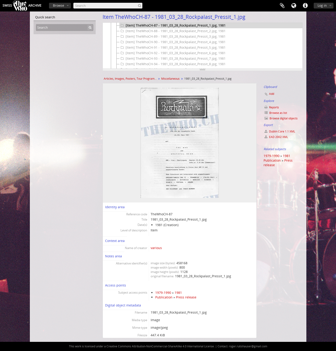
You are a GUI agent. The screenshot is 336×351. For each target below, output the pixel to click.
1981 (178, 292)
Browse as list (275, 113)
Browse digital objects (281, 118)
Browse (58, 5)
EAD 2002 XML (276, 137)
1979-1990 (163, 292)
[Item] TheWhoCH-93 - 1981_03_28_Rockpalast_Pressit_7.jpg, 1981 (173, 58)
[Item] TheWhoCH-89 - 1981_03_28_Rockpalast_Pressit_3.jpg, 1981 (173, 36)
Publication (163, 297)
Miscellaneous (170, 79)
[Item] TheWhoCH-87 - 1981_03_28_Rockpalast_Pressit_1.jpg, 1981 (173, 25)
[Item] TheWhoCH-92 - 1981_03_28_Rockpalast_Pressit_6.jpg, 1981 (173, 53)
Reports (271, 107)
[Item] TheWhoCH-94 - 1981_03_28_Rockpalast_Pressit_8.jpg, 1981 (173, 64)
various (156, 248)
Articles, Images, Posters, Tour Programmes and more (131, 79)
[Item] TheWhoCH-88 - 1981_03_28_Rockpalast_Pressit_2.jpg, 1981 (173, 31)
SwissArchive (22, 5)
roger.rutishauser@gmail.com (248, 346)
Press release (186, 297)
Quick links (305, 5)
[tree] (202, 46)
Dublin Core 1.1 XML (279, 131)
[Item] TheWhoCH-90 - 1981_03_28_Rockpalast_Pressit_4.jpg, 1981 (173, 42)
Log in (322, 5)
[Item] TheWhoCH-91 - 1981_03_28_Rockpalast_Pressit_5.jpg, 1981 (173, 47)
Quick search (45, 17)
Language (293, 5)
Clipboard (282, 5)
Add (271, 94)
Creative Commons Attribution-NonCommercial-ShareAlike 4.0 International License (160, 346)
